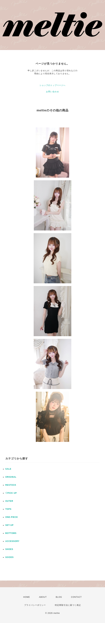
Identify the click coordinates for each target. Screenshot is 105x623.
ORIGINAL (10, 477)
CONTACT (76, 597)
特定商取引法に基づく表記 (68, 605)
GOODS (9, 557)
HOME (26, 597)
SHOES (9, 549)
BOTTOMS (10, 533)
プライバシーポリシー (35, 605)
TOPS (8, 509)
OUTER (9, 501)
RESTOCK (10, 485)
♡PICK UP (11, 493)
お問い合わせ (52, 91)
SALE (8, 469)
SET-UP (9, 525)
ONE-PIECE (11, 517)
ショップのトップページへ (53, 85)
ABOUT (43, 597)
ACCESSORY (12, 541)
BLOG (59, 597)
